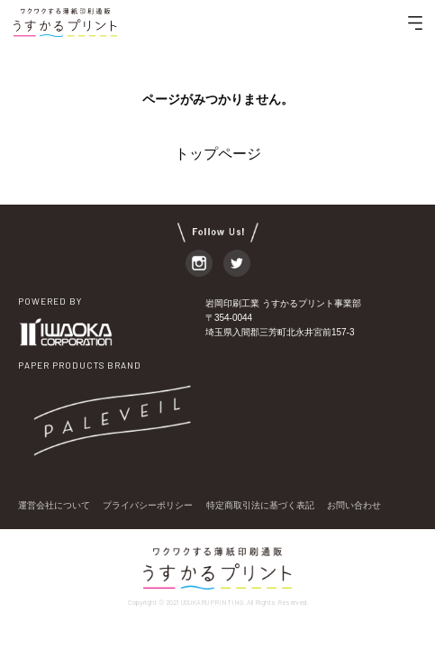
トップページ (218, 153)
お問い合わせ (354, 505)
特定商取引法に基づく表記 (260, 505)
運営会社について (54, 505)
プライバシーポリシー (148, 505)
